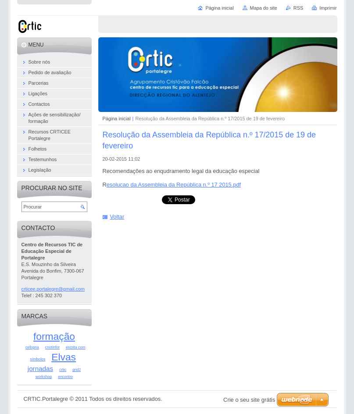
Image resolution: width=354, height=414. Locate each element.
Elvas (63, 357)
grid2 (76, 369)
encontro (65, 376)
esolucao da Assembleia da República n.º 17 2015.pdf (174, 184)
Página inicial (117, 118)
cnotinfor (52, 347)
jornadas (40, 368)
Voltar (117, 216)
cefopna (32, 347)
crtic (62, 369)
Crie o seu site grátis (249, 399)
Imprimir (327, 8)
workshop (44, 376)
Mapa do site (263, 8)
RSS (298, 8)
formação (54, 336)
